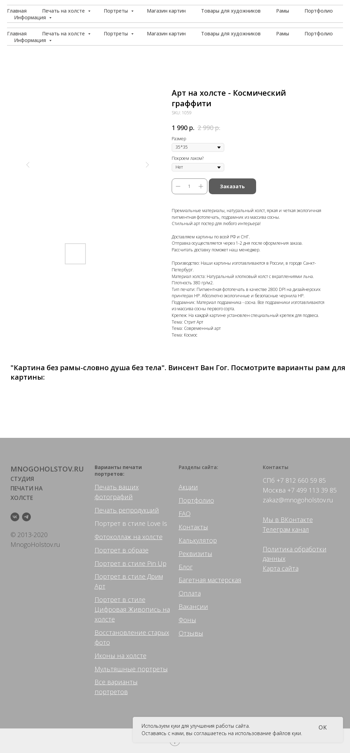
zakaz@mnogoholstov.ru (298, 500)
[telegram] (26, 517)
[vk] (15, 517)
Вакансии (193, 606)
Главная (17, 33)
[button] (310, 14)
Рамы (282, 33)
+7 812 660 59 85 (301, 480)
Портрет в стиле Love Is (131, 523)
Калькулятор (198, 540)
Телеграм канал (286, 529)
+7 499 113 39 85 (312, 490)
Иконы (105, 655)
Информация (30, 40)
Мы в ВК (276, 519)
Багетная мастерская (210, 580)
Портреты (116, 33)
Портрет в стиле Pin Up (130, 563)
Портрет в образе (122, 550)
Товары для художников (231, 33)
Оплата (190, 593)
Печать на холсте (64, 33)
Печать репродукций (127, 510)
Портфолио (318, 33)
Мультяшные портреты (131, 669)
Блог (186, 567)
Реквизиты (195, 553)
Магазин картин (166, 33)
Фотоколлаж (113, 536)
